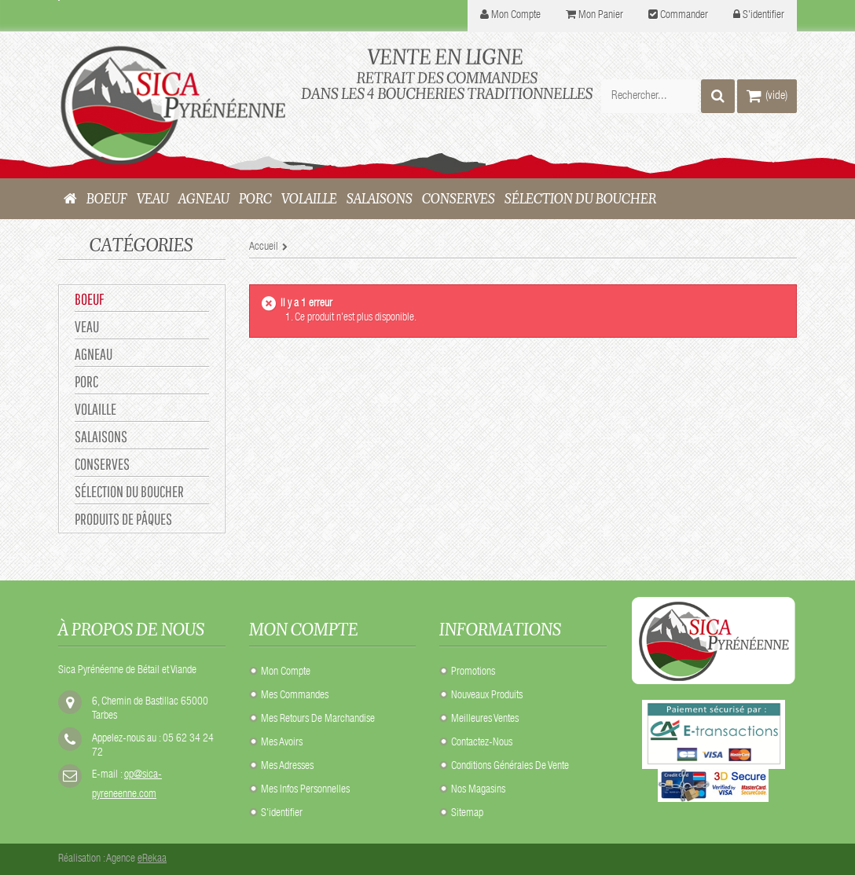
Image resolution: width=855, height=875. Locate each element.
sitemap (467, 813)
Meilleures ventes (485, 719)
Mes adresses (287, 766)
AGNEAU (93, 354)
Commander (684, 15)
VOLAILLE (95, 409)
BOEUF (89, 299)
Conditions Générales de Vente (510, 766)
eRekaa (152, 859)
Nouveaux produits (487, 695)
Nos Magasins (478, 790)
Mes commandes (294, 695)
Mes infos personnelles (305, 790)
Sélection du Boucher (129, 491)
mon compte (516, 15)
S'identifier (763, 15)
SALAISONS (101, 436)
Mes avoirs (282, 743)
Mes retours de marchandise (318, 719)
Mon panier (600, 15)
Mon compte (285, 672)
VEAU (87, 326)
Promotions (473, 672)
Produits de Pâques (123, 519)
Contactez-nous (481, 743)
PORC (86, 381)
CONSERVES (102, 464)
